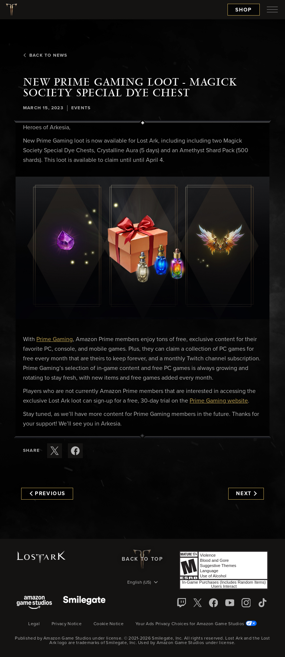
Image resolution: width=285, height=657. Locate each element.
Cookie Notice (109, 624)
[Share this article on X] (54, 450)
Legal (34, 624)
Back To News (45, 55)
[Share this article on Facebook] (75, 450)
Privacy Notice (67, 624)
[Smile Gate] (84, 603)
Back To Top (142, 559)
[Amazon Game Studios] (34, 603)
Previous (47, 493)
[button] (142, 248)
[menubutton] (272, 9)
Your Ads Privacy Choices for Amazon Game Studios (196, 624)
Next (246, 493)
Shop (243, 10)
